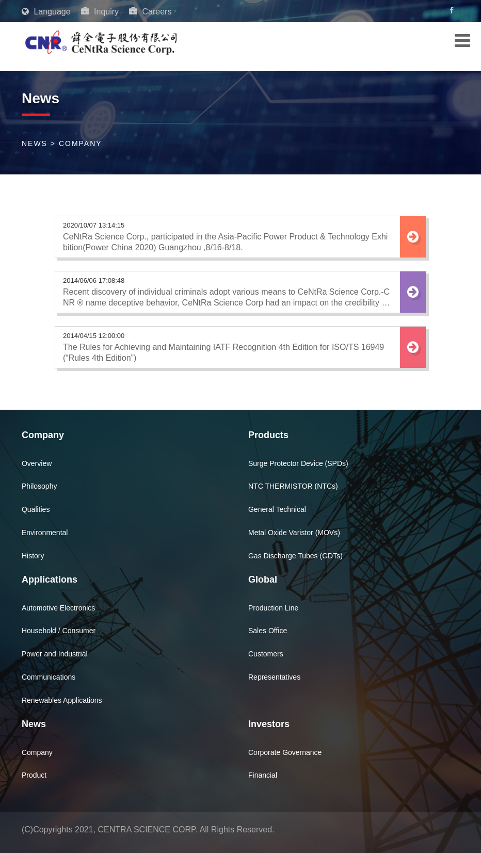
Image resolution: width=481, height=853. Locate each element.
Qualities (36, 509)
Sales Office (267, 630)
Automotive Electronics (58, 608)
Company (37, 752)
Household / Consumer (58, 630)
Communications (48, 677)
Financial (262, 775)
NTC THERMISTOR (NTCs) (293, 486)
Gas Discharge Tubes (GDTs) (295, 556)
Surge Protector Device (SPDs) (298, 463)
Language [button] (51, 11)
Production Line (273, 608)
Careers (157, 11)
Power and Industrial (55, 654)
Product (34, 775)
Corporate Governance (285, 752)
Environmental (45, 532)
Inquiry (106, 11)
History (33, 556)
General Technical (277, 509)
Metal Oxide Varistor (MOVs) (294, 532)
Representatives (274, 677)
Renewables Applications (62, 700)
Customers (265, 654)
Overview (37, 463)
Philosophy (39, 486)
